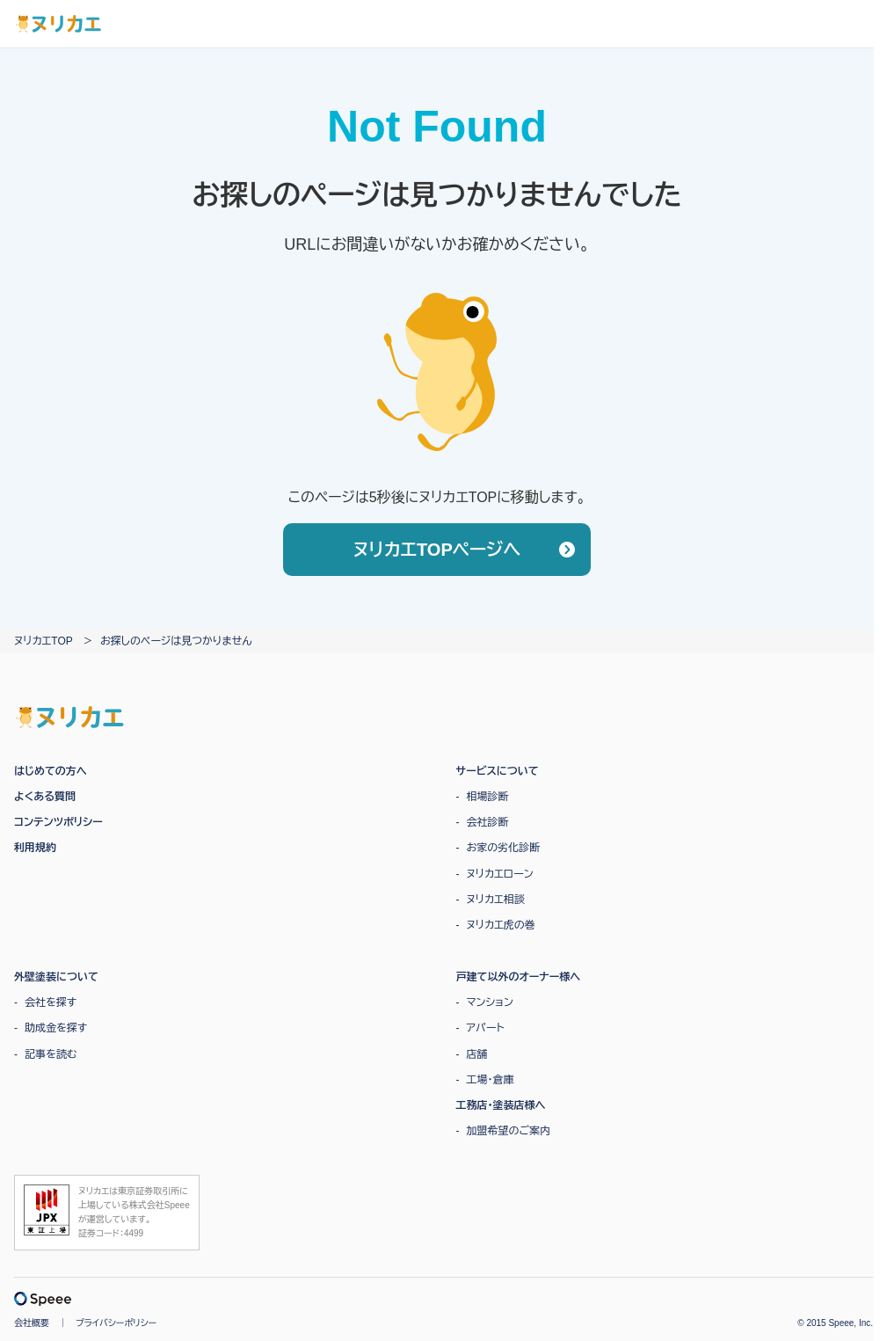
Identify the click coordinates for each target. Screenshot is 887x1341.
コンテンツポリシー (58, 822)
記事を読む (51, 1054)
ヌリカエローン (500, 874)
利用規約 (35, 848)
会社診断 (488, 822)
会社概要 (31, 1323)
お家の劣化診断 (504, 848)
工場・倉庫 (490, 1080)
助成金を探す (56, 1028)
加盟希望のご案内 (509, 1131)
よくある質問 (45, 797)
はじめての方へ (50, 771)
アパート (486, 1028)
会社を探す (50, 1002)
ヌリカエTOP (43, 641)
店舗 (477, 1054)
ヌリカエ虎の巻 (501, 925)
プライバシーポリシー (116, 1323)
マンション (490, 1002)
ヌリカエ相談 (496, 899)
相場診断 (488, 797)
